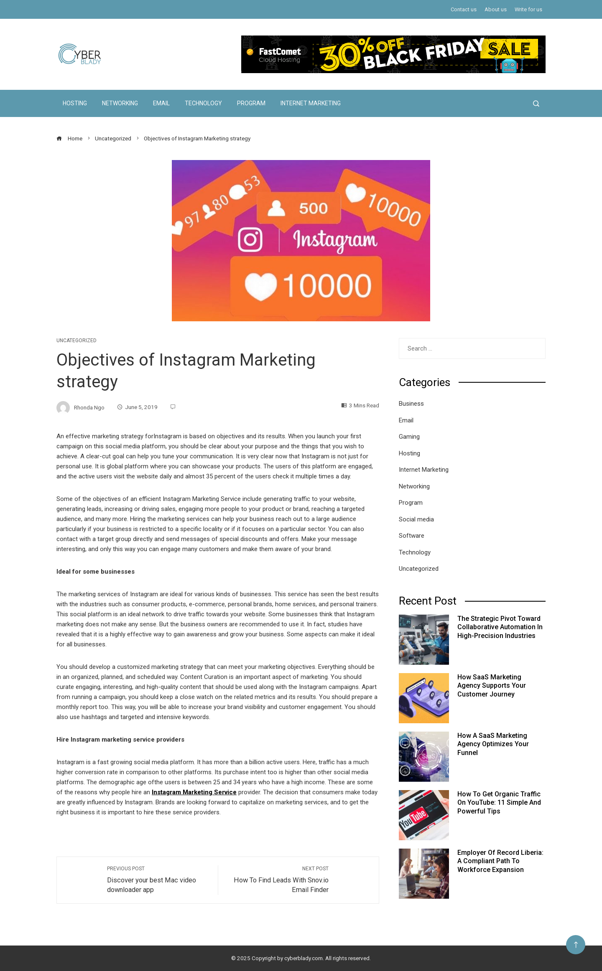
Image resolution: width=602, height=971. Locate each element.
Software (411, 535)
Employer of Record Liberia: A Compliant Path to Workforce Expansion (500, 861)
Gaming (409, 436)
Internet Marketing (311, 103)
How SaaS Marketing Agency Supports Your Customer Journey (491, 686)
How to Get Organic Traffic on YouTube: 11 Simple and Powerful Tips (499, 803)
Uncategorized (76, 340)
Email (161, 103)
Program (251, 103)
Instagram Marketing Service (194, 792)
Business (411, 403)
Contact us (464, 9)
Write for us (528, 9)
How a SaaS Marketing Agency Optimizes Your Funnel (493, 744)
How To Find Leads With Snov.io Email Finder (278, 879)
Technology (203, 103)
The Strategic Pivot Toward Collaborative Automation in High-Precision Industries (500, 627)
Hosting (75, 103)
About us (496, 9)
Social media (416, 519)
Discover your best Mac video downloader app (158, 879)
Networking (120, 103)
